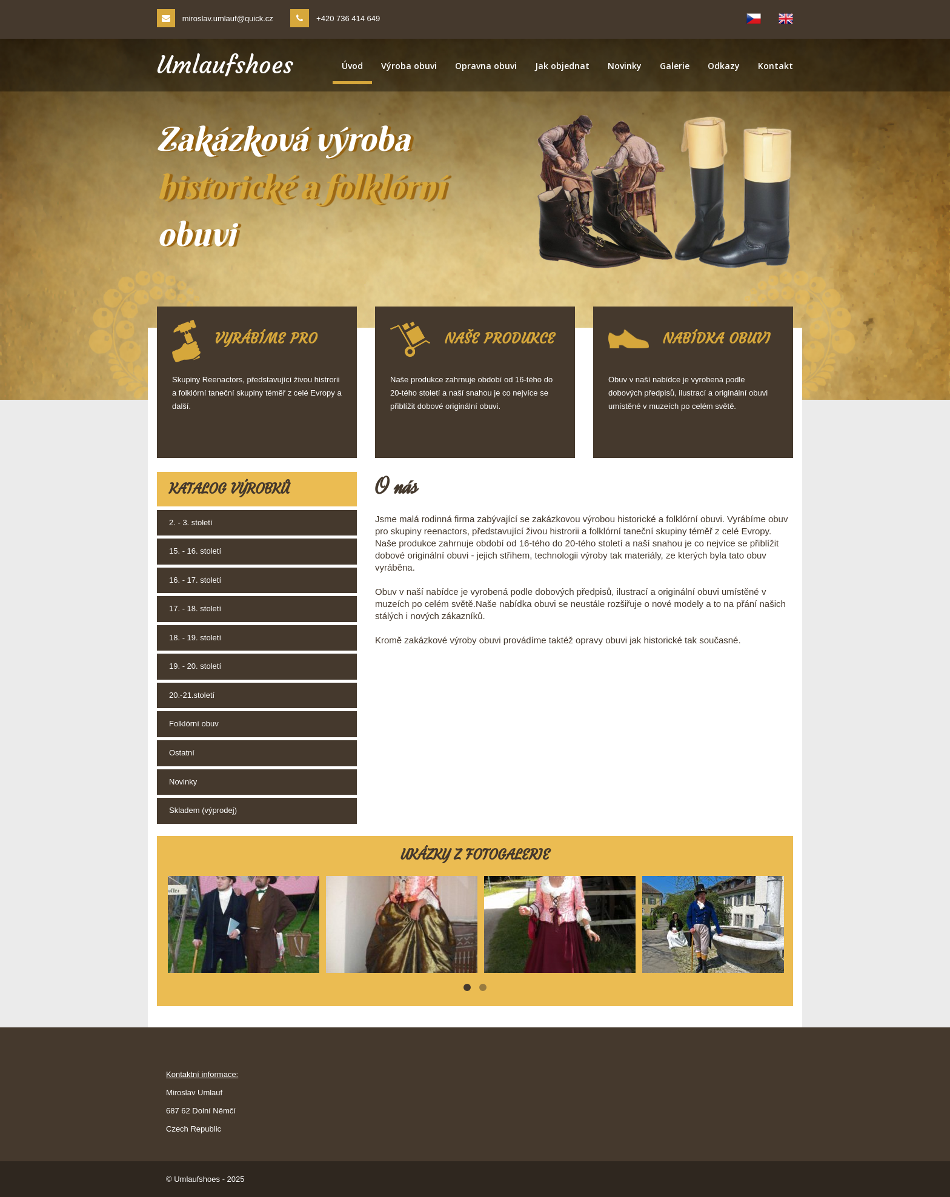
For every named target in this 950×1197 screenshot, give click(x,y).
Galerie (674, 65)
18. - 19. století (195, 637)
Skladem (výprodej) (203, 810)
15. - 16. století (195, 550)
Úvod (352, 65)
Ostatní (181, 752)
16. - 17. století (195, 580)
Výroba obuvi (409, 65)
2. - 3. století (191, 522)
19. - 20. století (195, 666)
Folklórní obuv (194, 723)
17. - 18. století (195, 608)
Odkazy (724, 65)
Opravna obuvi (486, 65)
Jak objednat (562, 65)
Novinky (625, 65)
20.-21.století (191, 695)
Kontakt (775, 65)
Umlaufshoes (225, 65)
